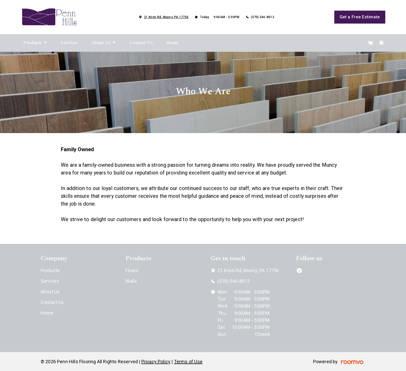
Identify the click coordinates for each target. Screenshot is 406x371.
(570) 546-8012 (262, 17)
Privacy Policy (156, 361)
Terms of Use (188, 361)
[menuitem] (35, 43)
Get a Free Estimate (360, 16)
